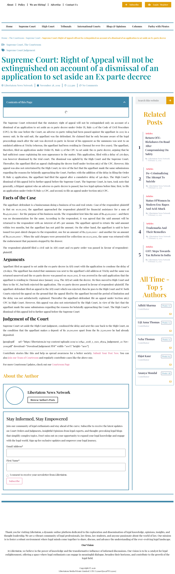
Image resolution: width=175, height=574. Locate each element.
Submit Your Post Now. (106, 353)
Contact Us (72, 4)
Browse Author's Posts (43, 399)
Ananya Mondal (147, 373)
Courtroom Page (61, 364)
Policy (21, 4)
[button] (124, 102)
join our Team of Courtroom (23, 357)
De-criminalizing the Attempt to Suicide (157, 177)
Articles (149, 133)
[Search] (170, 100)
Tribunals (66, 26)
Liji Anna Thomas (149, 322)
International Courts (88, 26)
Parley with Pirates (158, 26)
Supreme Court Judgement (20, 50)
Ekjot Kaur (144, 356)
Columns (137, 26)
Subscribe (14, 481)
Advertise (56, 4)
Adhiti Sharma (147, 305)
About (10, 4)
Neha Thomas (146, 339)
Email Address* (14, 446)
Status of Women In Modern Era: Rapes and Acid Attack (158, 204)
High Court (48, 26)
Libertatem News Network (159, 158)
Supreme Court (27, 26)
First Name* (13, 460)
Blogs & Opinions (116, 26)
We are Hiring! (38, 4)
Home (9, 26)
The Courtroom (16, 38)
